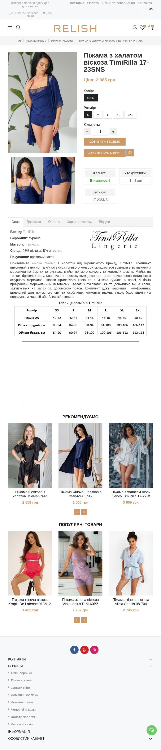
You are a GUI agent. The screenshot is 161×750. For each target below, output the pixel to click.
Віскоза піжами (62, 41)
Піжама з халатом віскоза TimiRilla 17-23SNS (110, 41)
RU (146, 8)
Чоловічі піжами (23, 711)
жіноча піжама (43, 263)
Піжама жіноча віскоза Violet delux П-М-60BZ (80, 602)
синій (91, 98)
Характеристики (79, 222)
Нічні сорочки (21, 674)
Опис (15, 222)
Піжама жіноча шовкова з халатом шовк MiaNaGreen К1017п (80, 496)
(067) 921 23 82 (19, 13)
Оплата (93, 3)
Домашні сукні (22, 703)
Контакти (145, 3)
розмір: (90, 108)
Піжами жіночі (36, 41)
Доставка (77, 3)
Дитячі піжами (22, 725)
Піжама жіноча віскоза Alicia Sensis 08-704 (131, 602)
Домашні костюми (25, 696)
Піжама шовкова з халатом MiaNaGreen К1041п (30, 496)
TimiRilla (29, 232)
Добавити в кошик (105, 141)
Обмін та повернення (118, 3)
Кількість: (92, 125)
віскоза (32, 244)
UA (151, 8)
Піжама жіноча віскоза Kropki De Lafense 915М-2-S (30, 604)
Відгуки (104, 222)
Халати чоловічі (23, 718)
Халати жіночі (21, 689)
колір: (89, 91)
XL (118, 114)
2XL (131, 114)
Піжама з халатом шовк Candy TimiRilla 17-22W (131, 494)
